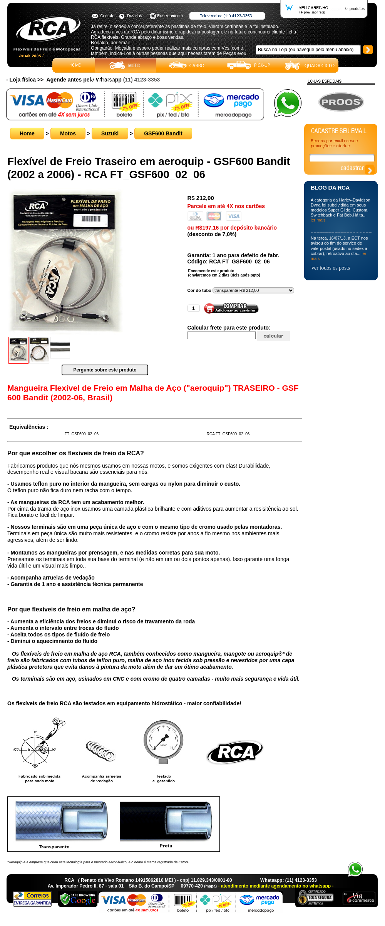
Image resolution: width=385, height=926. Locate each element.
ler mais (318, 220)
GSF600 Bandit (163, 133)
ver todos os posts (330, 268)
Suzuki (110, 133)
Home (27, 133)
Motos (68, 133)
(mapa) (210, 886)
